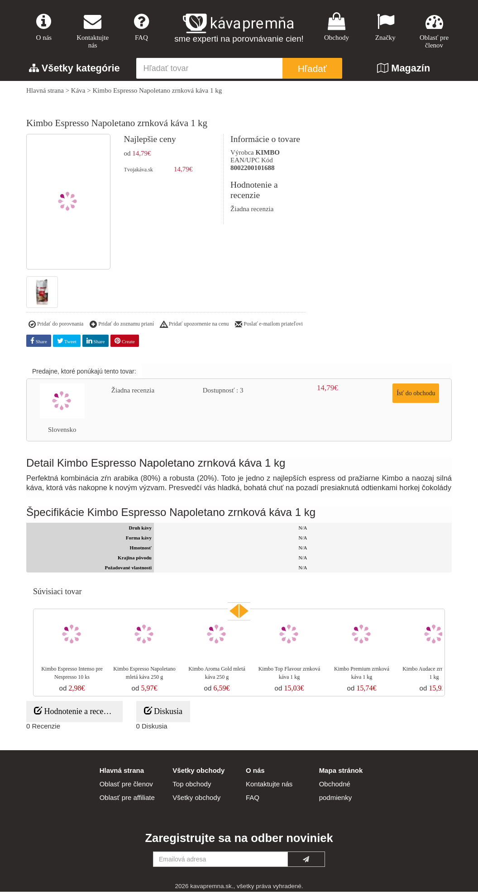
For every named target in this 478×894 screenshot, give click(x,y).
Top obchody (191, 786)
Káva (78, 93)
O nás (44, 28)
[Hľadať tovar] (209, 71)
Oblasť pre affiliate (127, 800)
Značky (385, 28)
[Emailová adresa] (220, 861)
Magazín (403, 70)
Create (124, 343)
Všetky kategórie (74, 70)
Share (38, 343)
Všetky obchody (196, 800)
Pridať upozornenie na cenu (194, 326)
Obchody (336, 28)
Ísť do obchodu (416, 395)
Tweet (66, 343)
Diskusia (163, 713)
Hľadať (312, 71)
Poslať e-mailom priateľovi (269, 326)
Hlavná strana (45, 93)
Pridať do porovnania (56, 326)
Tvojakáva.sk (138, 172)
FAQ (141, 28)
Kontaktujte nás (92, 32)
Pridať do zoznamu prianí (122, 326)
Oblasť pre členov (434, 32)
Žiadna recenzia (251, 211)
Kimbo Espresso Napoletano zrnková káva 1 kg (157, 93)
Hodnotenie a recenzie (75, 713)
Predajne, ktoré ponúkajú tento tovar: (84, 373)
